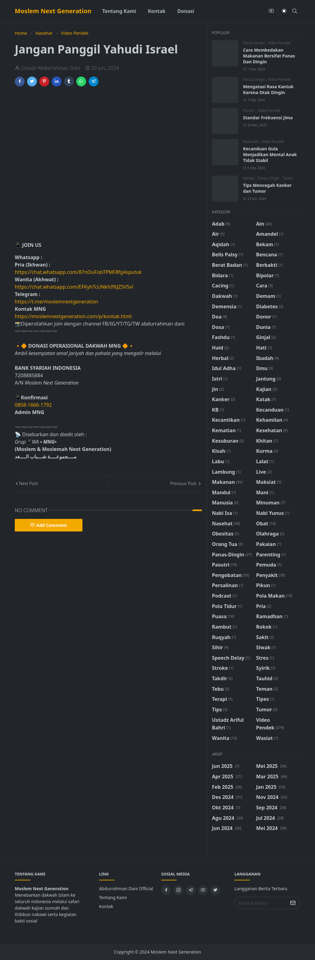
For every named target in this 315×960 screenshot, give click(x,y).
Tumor (287, 178)
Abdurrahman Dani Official (126, 888)
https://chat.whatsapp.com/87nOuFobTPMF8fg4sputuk (78, 272)
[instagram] (178, 890)
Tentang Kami (113, 897)
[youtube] (271, 11)
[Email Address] (260, 903)
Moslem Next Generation (53, 11)
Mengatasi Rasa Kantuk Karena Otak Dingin (268, 89)
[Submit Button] (293, 903)
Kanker (249, 178)
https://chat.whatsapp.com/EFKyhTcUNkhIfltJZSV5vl (74, 286)
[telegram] (191, 890)
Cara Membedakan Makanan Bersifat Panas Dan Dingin (269, 56)
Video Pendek (279, 42)
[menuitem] (119, 11)
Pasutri (249, 110)
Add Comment (48, 525)
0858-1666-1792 (34, 404)
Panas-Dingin (254, 42)
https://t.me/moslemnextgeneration (56, 301)
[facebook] (166, 890)
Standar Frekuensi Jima (268, 117)
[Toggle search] (294, 11)
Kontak (106, 906)
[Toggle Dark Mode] (284, 11)
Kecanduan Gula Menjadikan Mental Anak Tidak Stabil (270, 154)
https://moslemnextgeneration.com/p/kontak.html (73, 316)
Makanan (251, 141)
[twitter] (215, 890)
